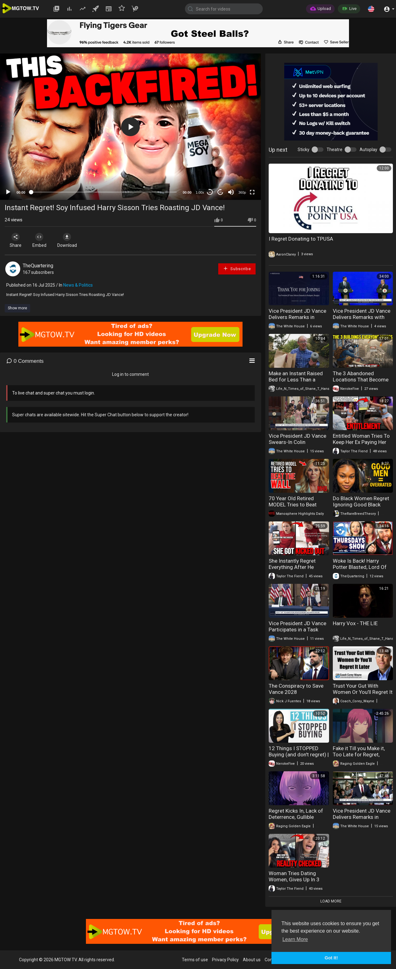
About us (252, 959)
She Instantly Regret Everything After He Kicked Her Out (292, 567)
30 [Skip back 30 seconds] (210, 192)
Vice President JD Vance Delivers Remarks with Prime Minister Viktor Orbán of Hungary (361, 320)
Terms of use (195, 959)
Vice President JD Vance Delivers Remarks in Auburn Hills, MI (361, 817)
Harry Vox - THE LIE (355, 623)
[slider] (104, 192)
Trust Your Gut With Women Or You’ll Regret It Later (363, 692)
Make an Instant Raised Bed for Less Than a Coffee (296, 379)
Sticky (303, 149)
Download (70, 240)
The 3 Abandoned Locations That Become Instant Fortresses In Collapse (361, 382)
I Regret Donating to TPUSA (301, 239)
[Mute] (231, 192)
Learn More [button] (295, 939)
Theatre (334, 149)
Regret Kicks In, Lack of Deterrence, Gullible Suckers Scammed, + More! (296, 820)
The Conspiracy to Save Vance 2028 (296, 689)
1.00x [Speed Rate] (200, 192)
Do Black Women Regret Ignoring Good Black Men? (361, 504)
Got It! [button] (331, 957)
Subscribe (237, 268)
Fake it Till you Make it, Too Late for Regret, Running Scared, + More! (361, 754)
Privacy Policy (225, 959)
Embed (41, 240)
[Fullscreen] (252, 192)
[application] (130, 126)
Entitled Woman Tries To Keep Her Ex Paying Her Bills (361, 442)
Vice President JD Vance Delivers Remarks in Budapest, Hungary (297, 317)
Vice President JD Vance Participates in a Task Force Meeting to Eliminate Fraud (297, 632)
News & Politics (78, 285)
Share (16, 240)
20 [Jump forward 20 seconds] (220, 192)
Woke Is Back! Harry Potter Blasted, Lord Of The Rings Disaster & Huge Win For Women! (360, 570)
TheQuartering (38, 266)
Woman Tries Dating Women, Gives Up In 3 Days (294, 879)
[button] (371, 8)
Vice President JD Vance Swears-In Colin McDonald (297, 442)
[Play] (8, 192)
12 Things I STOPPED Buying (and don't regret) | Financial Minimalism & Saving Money (299, 757)
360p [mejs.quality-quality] (242, 192)
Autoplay (368, 149)
